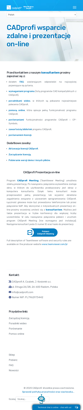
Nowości (14, 370)
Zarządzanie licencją (20, 154)
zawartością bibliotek (20, 129)
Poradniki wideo (18, 323)
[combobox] (32, 399)
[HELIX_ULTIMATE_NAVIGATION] (74, 7)
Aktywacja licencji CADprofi (23, 148)
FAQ (22, 82)
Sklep (12, 354)
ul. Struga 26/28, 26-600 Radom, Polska (35, 286)
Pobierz (13, 360)
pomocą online (17, 110)
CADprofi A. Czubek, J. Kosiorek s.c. (31, 281)
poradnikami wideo (19, 101)
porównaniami (16, 119)
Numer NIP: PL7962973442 (27, 297)
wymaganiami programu (22, 91)
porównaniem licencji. (20, 135)
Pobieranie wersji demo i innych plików (29, 160)
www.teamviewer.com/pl (54, 244)
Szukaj (12, 399)
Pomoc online (16, 333)
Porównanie (15, 328)
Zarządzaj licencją (19, 318)
